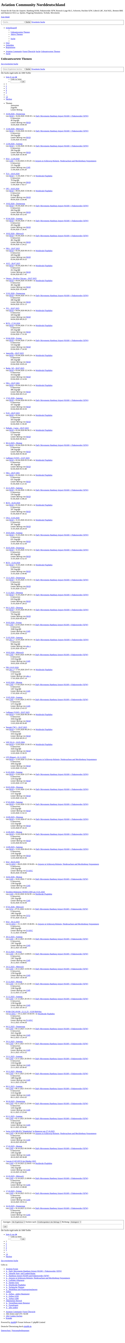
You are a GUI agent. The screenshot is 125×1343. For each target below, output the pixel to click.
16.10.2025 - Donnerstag (15, 1206)
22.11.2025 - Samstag (14, 488)
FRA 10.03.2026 (12, 667)
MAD (11, 116)
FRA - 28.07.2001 (13, 473)
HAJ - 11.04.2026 (13, 159)
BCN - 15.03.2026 (13, 563)
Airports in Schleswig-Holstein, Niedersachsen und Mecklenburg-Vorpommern (65, 161)
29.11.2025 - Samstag (14, 1041)
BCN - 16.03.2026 (13, 503)
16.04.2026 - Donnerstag (15, 114)
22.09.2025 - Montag (14, 832)
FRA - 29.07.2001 (13, 383)
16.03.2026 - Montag (14, 682)
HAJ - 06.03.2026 (13, 862)
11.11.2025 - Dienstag (14, 593)
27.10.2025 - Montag (14, 1146)
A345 (11, 161)
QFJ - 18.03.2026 (12, 189)
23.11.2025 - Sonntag (14, 1056)
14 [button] (7, 97)
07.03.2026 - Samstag (14, 802)
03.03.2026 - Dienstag (14, 787)
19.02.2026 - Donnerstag (15, 204)
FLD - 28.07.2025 (13, 413)
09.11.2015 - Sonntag (14, 1086)
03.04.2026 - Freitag (14, 338)
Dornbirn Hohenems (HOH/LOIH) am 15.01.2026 (25, 892)
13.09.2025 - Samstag (14, 847)
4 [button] (6, 90)
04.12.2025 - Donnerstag (15, 1027)
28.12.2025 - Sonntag (14, 937)
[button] (11, 77)
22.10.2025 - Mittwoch (15, 1176)
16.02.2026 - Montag (14, 877)
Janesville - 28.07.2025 (15, 353)
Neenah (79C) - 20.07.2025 (16, 727)
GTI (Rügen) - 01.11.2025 (16, 757)
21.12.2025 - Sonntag (14, 997)
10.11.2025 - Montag (14, 1071)
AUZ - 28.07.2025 (13, 263)
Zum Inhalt (5, 17)
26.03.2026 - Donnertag (15, 548)
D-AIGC (12, 864)
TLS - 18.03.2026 (13, 174)
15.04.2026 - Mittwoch (15, 129)
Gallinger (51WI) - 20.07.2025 (18, 712)
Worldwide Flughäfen (44, 176)
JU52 (11, 909)
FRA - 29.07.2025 (13, 248)
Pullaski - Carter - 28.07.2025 (17, 428)
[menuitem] (20, 32)
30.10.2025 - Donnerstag (15, 1101)
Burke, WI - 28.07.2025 (15, 368)
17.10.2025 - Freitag (14, 1191)
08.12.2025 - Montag (14, 443)
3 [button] (6, 88)
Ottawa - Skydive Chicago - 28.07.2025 (21, 278)
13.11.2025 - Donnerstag (15, 578)
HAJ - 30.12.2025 (13, 922)
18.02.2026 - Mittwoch (15, 234)
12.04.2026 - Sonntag (14, 144)
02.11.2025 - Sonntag (14, 1116)
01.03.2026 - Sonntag (14, 772)
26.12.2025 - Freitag (14, 952)
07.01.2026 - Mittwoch (15, 907)
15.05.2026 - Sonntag (14, 697)
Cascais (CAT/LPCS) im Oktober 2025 (21, 1161)
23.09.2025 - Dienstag (14, 817)
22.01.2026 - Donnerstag (15, 293)
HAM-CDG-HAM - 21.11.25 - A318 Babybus (24, 1012)
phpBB (13, 1322)
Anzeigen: (14, 1222)
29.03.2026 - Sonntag (14, 533)
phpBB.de (28, 1326)
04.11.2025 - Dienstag (14, 608)
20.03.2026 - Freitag (14, 623)
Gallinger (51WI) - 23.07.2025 (18, 458)
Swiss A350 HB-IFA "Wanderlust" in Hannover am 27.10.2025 (30, 1131)
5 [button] (6, 93)
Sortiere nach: (43, 1222)
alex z (11, 640)
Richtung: (71, 1222)
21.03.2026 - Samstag (14, 638)
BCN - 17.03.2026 (13, 323)
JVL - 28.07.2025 (12, 308)
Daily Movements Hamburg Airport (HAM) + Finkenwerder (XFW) (62, 116)
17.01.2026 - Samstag (14, 398)
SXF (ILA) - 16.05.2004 (15, 742)
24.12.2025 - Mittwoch (15, 967)
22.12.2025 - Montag (14, 982)
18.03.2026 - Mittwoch (15, 652)
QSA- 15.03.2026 (12, 518)
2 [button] (6, 86)
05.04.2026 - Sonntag (14, 219)
